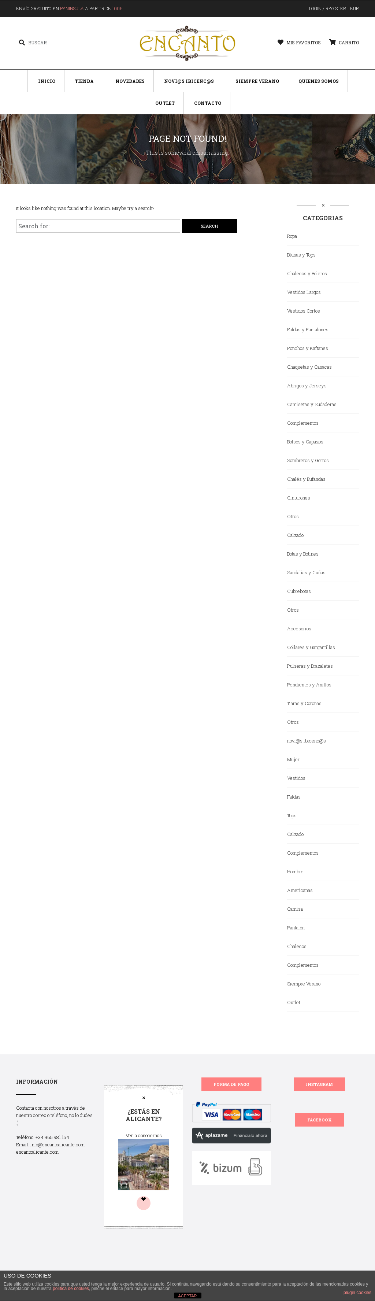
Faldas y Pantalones (307, 329)
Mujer (293, 759)
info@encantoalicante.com (57, 1144)
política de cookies (71, 1288)
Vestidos (296, 778)
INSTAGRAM (319, 1084)
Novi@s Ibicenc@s (189, 81)
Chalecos (297, 946)
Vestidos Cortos (303, 310)
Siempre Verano (257, 81)
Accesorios (299, 628)
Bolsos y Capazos (305, 441)
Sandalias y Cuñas (306, 572)
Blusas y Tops (301, 254)
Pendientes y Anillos (309, 684)
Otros (293, 516)
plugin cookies (357, 1292)
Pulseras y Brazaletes (310, 666)
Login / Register (327, 8)
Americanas (300, 890)
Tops (292, 815)
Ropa (292, 236)
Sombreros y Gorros (308, 460)
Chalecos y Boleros (307, 273)
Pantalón (296, 927)
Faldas (294, 796)
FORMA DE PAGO (231, 1084)
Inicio (46, 81)
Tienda (84, 81)
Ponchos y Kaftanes (307, 348)
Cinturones (298, 497)
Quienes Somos (318, 81)
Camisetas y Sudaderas (312, 404)
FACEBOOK (319, 1120)
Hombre (295, 871)
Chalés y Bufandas (306, 479)
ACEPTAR (187, 1296)
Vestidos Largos (304, 292)
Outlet (165, 103)
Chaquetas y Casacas (309, 367)
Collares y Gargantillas (311, 647)
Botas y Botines (303, 553)
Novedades (130, 81)
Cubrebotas (299, 591)
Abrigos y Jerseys (307, 385)
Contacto (207, 103)
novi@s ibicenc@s (306, 740)
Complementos (303, 423)
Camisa (295, 909)
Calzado (295, 535)
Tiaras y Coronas (304, 703)
